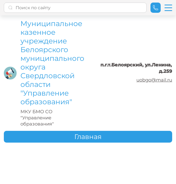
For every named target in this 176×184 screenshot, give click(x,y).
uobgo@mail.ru (154, 80)
